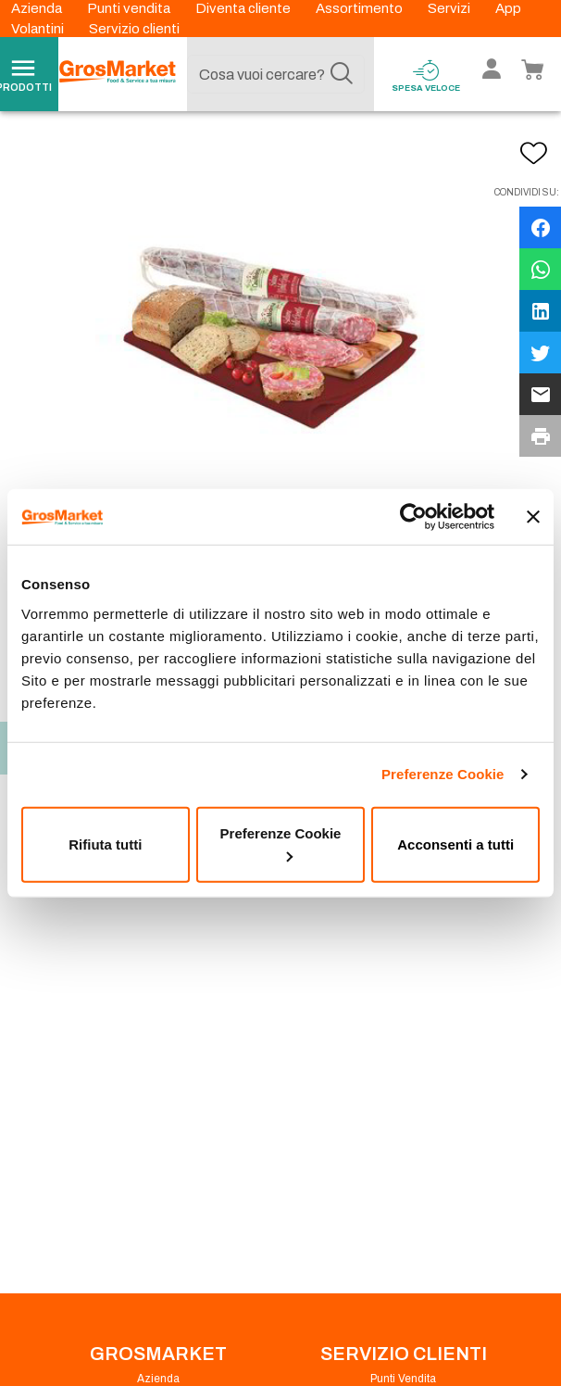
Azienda (38, 8)
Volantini (39, 28)
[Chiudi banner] (533, 516)
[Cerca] (341, 74)
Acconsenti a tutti (455, 843)
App (508, 8)
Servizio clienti (134, 28)
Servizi (450, 8)
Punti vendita (130, 8)
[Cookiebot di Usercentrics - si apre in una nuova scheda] (413, 517)
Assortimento (360, 8)
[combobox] (276, 74)
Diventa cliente (244, 8)
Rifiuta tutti (105, 843)
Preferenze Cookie (443, 774)
